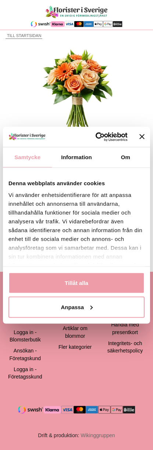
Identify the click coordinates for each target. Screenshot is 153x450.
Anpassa (77, 307)
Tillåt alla (76, 283)
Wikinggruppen (98, 435)
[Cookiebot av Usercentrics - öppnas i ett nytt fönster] (96, 137)
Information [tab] (76, 157)
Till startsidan (23, 35)
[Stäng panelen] (142, 136)
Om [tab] (125, 157)
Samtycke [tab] (27, 157)
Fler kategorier (75, 347)
